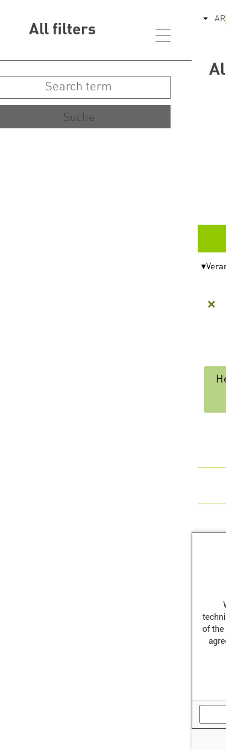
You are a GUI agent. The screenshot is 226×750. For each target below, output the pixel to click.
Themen (124, 267)
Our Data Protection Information (167, 685)
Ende (190, 201)
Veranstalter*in (44, 267)
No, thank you (70, 714)
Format (197, 267)
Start (190, 164)
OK (176, 714)
